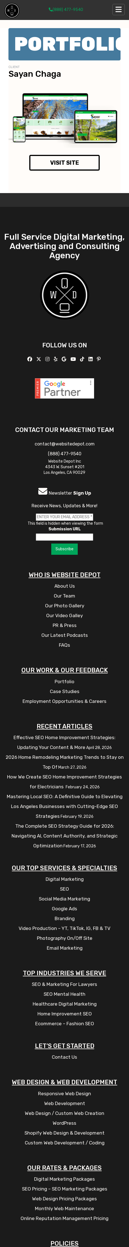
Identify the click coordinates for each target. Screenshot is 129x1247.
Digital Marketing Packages (64, 1179)
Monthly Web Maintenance (64, 1208)
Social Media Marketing (64, 899)
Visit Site (64, 162)
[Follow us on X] (39, 359)
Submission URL (64, 529)
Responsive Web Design (64, 1093)
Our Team (64, 596)
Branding (65, 918)
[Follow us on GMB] (65, 359)
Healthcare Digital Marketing (65, 1004)
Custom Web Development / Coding (64, 1143)
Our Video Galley (64, 615)
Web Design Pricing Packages (64, 1198)
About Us (64, 586)
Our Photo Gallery (64, 605)
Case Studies (64, 691)
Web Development (64, 1103)
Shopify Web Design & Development (64, 1133)
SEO (64, 889)
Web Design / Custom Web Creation (64, 1113)
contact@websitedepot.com (65, 444)
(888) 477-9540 (66, 9)
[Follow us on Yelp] (56, 359)
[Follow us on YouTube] (73, 359)
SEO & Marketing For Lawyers (64, 984)
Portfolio (64, 681)
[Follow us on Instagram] (48, 359)
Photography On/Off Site (64, 938)
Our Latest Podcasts (64, 635)
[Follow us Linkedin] (91, 359)
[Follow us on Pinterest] (99, 359)
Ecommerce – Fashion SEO (64, 1023)
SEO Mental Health (64, 994)
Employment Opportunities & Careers (64, 701)
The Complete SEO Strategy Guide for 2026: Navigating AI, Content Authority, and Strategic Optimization (64, 835)
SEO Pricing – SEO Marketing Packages (64, 1189)
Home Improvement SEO (64, 1014)
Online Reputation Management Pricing (64, 1218)
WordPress (64, 1123)
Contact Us (64, 1057)
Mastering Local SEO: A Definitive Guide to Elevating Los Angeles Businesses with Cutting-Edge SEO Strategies (65, 806)
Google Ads (64, 908)
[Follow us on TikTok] (83, 359)
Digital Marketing (65, 879)
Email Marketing (65, 948)
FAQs (64, 645)
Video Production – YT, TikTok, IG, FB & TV (64, 928)
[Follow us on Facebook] (30, 359)
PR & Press (65, 625)
